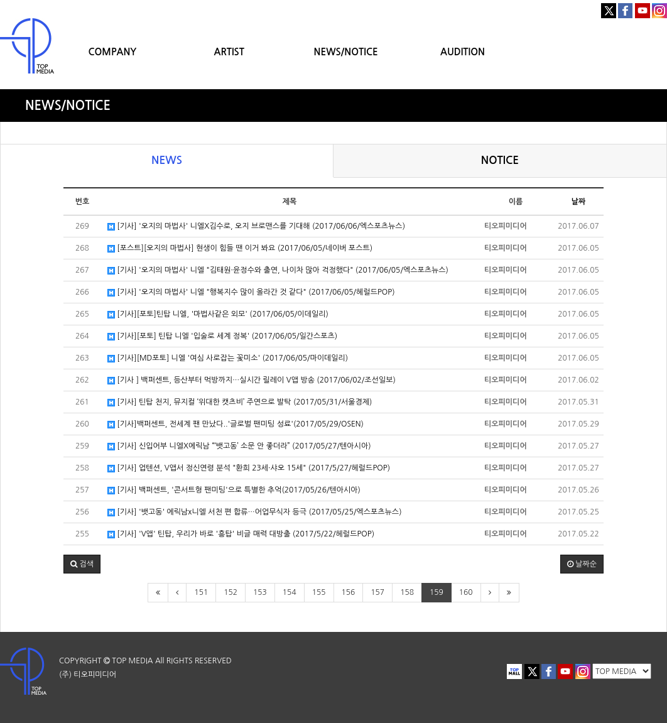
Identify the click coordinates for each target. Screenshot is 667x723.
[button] (81, 564)
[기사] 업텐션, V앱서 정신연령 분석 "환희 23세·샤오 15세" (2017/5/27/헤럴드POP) (248, 468)
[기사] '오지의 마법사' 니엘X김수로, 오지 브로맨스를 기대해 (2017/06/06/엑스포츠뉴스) (256, 226)
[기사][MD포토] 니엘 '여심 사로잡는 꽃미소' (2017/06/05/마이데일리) (227, 358)
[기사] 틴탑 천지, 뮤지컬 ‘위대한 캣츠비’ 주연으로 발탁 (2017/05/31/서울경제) (239, 402)
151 (201, 592)
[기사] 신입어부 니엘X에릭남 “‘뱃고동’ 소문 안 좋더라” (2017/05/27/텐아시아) (239, 446)
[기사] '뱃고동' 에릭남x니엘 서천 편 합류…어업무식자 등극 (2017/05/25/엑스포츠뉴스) (254, 512)
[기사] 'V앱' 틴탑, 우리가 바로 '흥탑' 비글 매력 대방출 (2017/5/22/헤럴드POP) (240, 534)
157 (377, 592)
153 (260, 592)
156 (348, 592)
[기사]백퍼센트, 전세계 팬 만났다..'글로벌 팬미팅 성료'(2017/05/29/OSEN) (235, 424)
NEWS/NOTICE (346, 52)
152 (230, 592)
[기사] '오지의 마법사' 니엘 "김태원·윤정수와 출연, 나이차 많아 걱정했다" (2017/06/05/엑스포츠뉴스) (277, 270)
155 (319, 592)
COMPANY (112, 52)
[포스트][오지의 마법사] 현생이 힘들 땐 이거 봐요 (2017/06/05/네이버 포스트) (239, 248)
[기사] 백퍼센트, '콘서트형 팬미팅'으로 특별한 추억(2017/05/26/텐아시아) (234, 490)
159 (436, 592)
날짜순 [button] (582, 564)
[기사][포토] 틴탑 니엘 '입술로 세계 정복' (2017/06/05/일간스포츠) (222, 336)
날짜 (579, 201)
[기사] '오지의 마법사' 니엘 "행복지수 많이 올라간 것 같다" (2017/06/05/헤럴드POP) (251, 292)
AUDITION (462, 52)
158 (407, 592)
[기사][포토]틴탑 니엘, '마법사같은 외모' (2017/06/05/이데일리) (217, 314)
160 (466, 592)
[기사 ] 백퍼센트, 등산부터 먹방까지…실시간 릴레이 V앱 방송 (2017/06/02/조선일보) (251, 380)
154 (289, 592)
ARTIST (229, 52)
